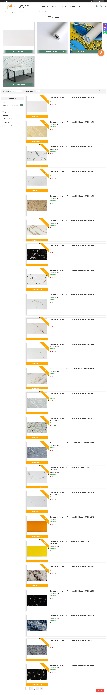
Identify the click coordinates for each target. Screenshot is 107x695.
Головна (45, 6)
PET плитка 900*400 (19, 85)
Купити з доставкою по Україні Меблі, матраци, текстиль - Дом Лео (25, 12)
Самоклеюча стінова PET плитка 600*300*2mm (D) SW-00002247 (70, 543)
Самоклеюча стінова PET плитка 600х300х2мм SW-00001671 (72, 147)
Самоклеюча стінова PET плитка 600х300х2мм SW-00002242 (72, 517)
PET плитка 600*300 (19, 51)
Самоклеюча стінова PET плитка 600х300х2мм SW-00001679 (72, 344)
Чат (100, 690)
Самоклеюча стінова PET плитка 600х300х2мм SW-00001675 (72, 245)
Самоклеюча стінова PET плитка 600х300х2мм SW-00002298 (72, 591)
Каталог (53, 6)
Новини (63, 6)
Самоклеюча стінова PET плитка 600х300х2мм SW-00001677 (72, 295)
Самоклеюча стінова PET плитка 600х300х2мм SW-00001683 (72, 443)
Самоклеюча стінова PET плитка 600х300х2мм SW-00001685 (72, 492)
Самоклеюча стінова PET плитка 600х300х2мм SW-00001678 (72, 319)
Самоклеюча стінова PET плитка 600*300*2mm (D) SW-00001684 (70, 469)
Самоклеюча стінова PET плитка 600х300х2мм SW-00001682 (72, 418)
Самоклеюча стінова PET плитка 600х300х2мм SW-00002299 (72, 616)
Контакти (72, 6)
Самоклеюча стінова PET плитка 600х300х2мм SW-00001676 (72, 270)
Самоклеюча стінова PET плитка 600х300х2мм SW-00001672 (72, 171)
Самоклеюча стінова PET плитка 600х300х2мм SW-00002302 (72, 665)
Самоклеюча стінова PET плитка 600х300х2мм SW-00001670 (72, 122)
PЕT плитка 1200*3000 (86, 51)
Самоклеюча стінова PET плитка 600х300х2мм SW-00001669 (72, 97)
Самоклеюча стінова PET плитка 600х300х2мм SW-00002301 (72, 640)
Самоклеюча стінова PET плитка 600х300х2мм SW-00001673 (72, 196)
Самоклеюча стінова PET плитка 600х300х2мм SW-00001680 (72, 369)
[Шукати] (97, 6)
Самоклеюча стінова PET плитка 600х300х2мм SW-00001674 (72, 221)
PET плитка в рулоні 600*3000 (52, 51)
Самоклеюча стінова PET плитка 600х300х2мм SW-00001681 (72, 393)
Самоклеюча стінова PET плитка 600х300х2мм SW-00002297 (72, 566)
